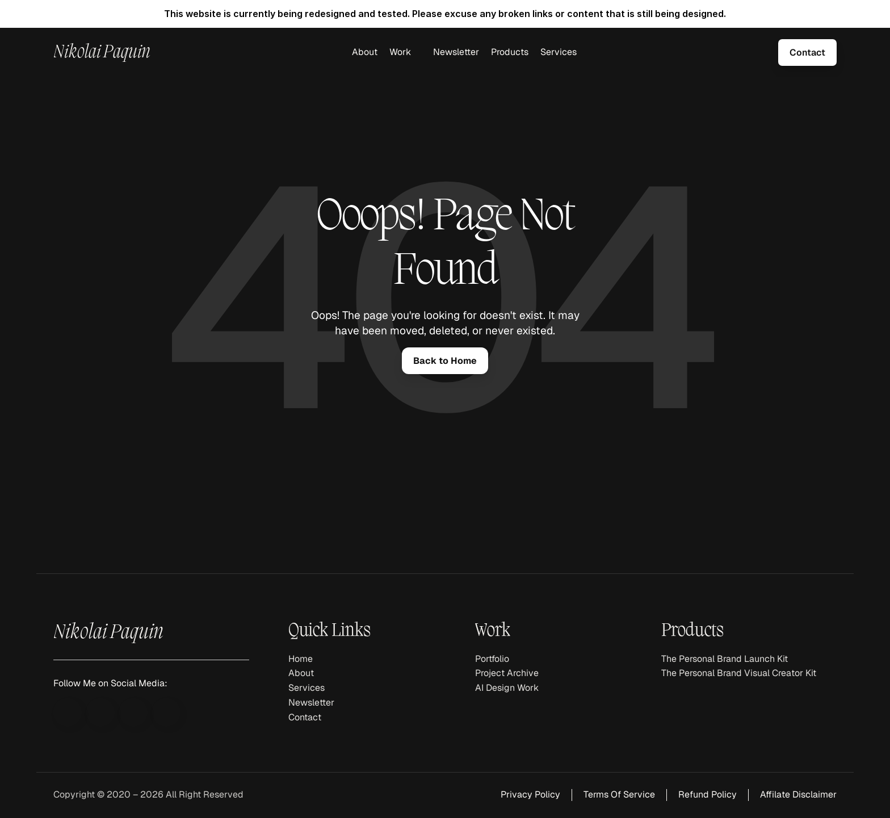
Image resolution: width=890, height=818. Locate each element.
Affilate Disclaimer (798, 794)
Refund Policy (707, 794)
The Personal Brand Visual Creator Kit (738, 673)
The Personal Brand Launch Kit (724, 659)
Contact (304, 717)
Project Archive (507, 673)
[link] (807, 52)
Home (300, 659)
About (364, 52)
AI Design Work (507, 688)
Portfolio (492, 659)
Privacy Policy (530, 794)
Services (558, 52)
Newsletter (456, 52)
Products (509, 52)
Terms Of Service (619, 794)
